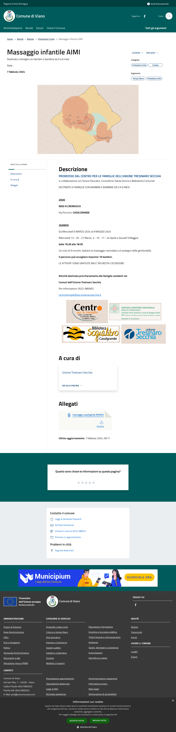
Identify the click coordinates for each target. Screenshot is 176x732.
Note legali (94, 689)
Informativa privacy (98, 683)
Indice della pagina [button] (18, 164)
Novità (20, 39)
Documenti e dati (12, 658)
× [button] (173, 701)
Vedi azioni (152, 53)
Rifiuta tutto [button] (99, 720)
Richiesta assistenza (56, 694)
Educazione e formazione (101, 627)
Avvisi (134, 637)
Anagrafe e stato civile (57, 627)
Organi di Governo (12, 627)
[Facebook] (143, 16)
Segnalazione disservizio (58, 683)
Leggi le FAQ (52, 689)
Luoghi (134, 651)
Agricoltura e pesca (98, 658)
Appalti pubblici (53, 647)
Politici (7, 647)
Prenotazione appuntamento (60, 678)
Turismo (50, 658)
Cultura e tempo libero (57, 632)
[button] (88, 727)
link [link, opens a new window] (115, 714)
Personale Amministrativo (16, 653)
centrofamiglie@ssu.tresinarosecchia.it (80, 295)
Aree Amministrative (14, 632)
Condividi (138, 53)
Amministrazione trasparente (103, 678)
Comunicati (136, 632)
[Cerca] (169, 16)
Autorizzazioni (95, 653)
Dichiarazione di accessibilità (102, 694)
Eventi (134, 657)
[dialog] (88, 715)
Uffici (6, 637)
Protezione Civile (46, 39)
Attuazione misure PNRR (16, 663)
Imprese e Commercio (56, 642)
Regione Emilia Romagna (16, 3)
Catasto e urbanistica (56, 653)
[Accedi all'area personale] (157, 3)
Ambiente (93, 642)
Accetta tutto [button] (77, 720)
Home (10, 39)
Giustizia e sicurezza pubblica (103, 632)
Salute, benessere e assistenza (103, 647)
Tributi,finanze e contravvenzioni (105, 637)
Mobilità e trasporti (55, 663)
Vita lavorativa (53, 637)
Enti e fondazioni (12, 642)
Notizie (30, 39)
